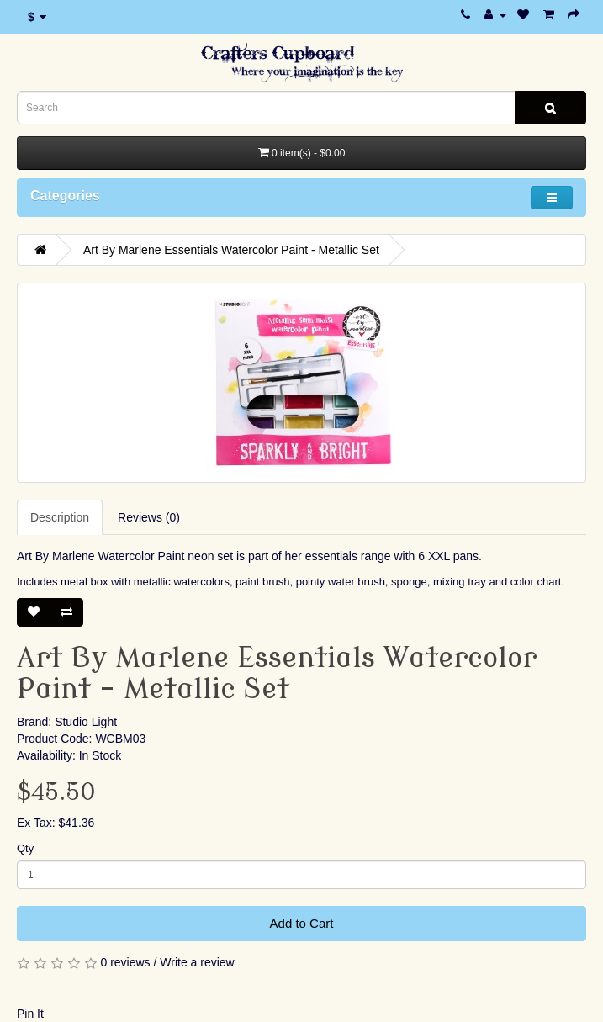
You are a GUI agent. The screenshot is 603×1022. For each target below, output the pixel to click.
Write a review (197, 962)
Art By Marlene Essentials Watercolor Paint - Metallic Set (231, 250)
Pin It (30, 1013)
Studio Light (86, 721)
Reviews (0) (149, 517)
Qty (25, 848)
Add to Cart (302, 923)
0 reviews (125, 962)
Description (59, 517)
